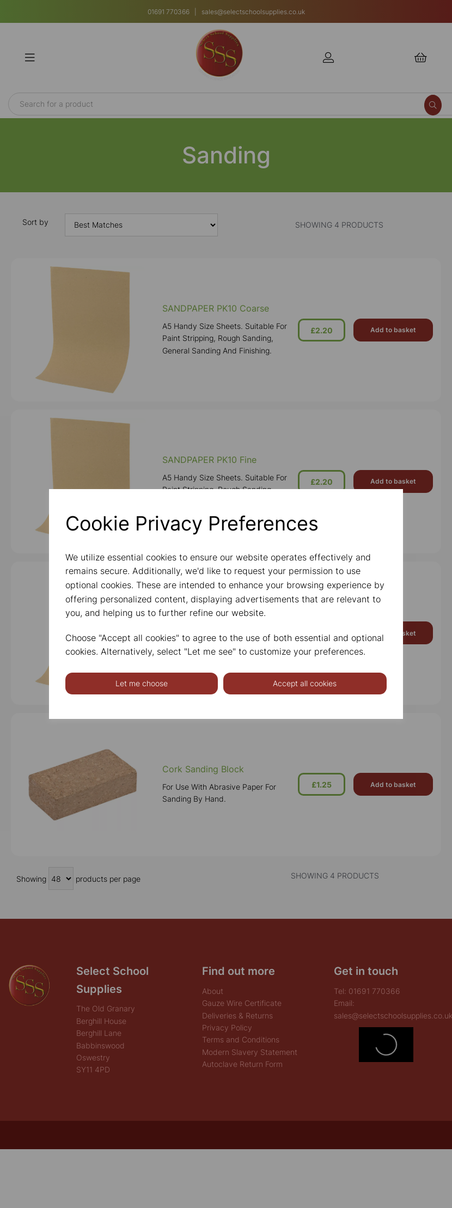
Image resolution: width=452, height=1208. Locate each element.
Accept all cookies (305, 683)
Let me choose (141, 683)
